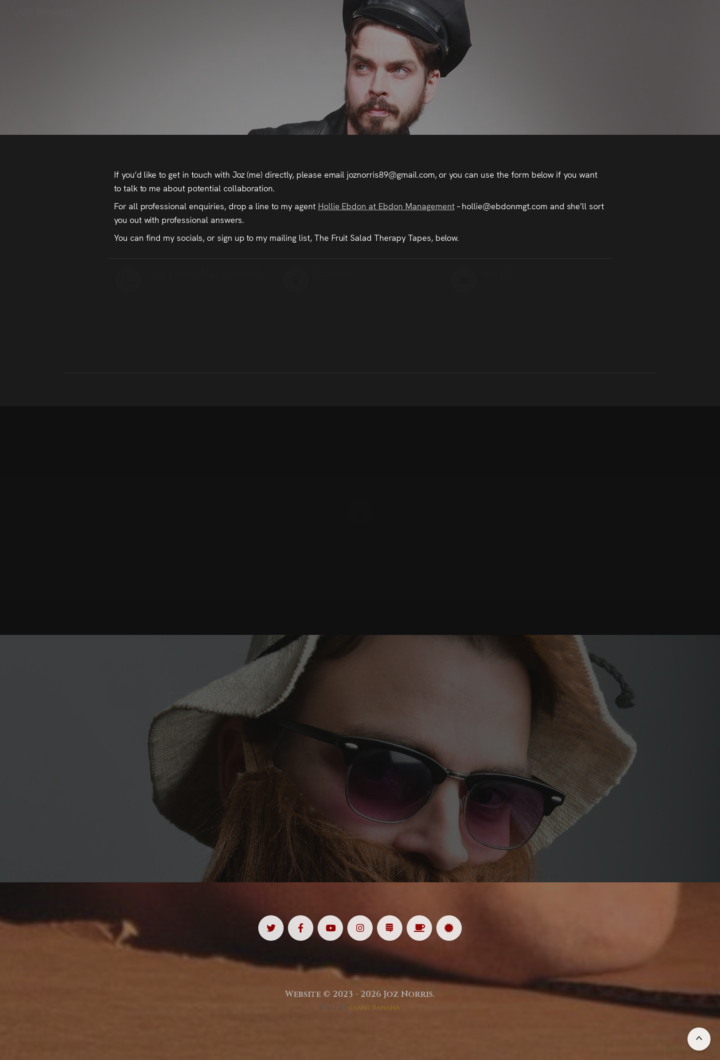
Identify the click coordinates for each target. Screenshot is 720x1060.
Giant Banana (375, 1007)
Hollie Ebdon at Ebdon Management (386, 206)
